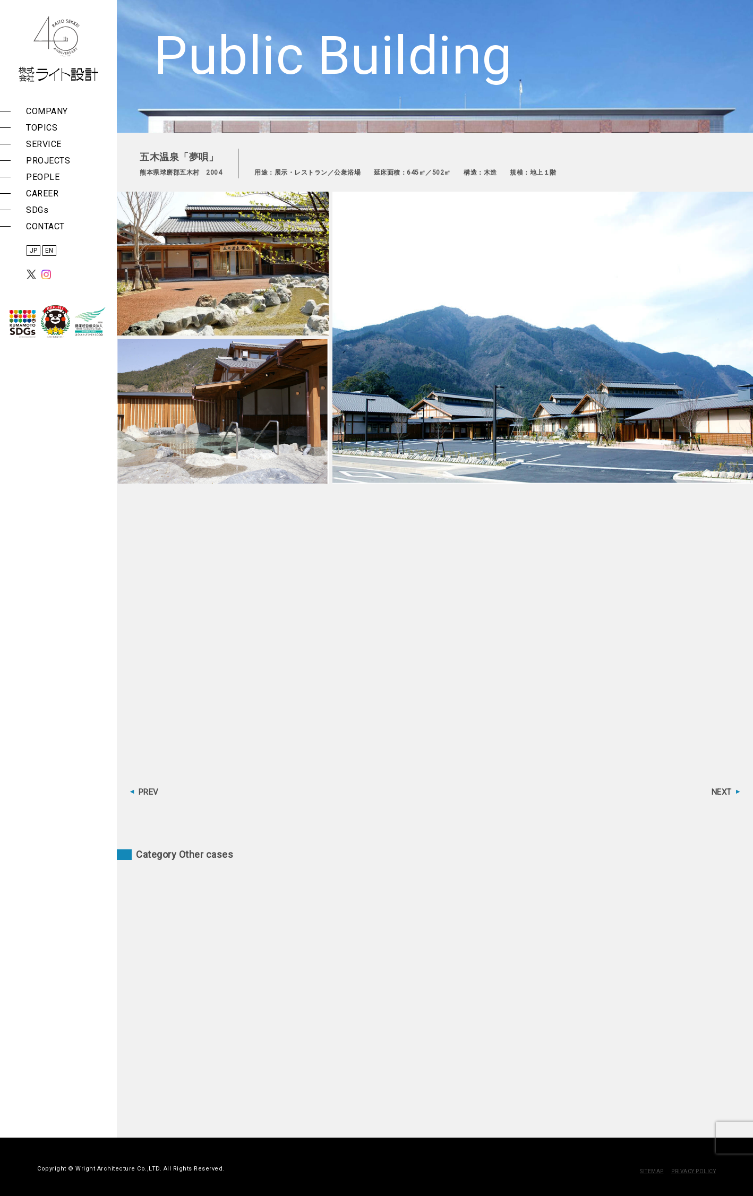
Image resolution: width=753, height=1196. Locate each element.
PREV (149, 792)
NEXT (722, 792)
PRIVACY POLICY (693, 1171)
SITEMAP (652, 1171)
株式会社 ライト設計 (58, 49)
